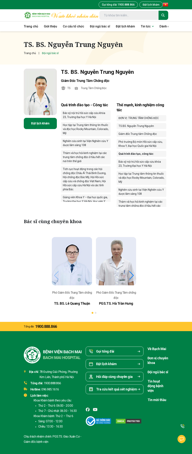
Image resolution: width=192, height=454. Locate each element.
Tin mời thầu (157, 400)
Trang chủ (30, 53)
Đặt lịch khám (151, 4)
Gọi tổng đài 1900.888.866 (118, 4)
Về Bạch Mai (157, 349)
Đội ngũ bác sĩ (158, 372)
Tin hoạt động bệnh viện (155, 386)
